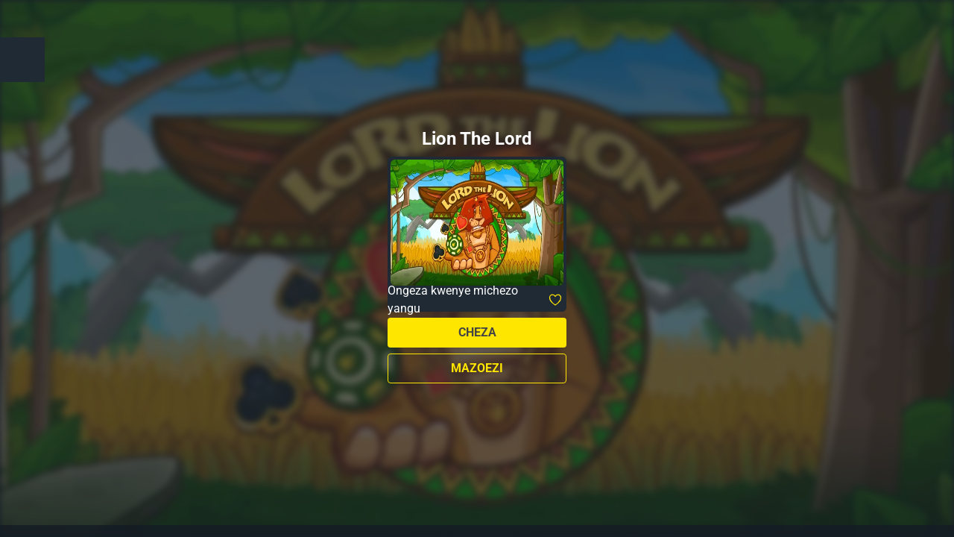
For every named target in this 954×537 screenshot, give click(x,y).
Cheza (477, 332)
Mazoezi (477, 368)
